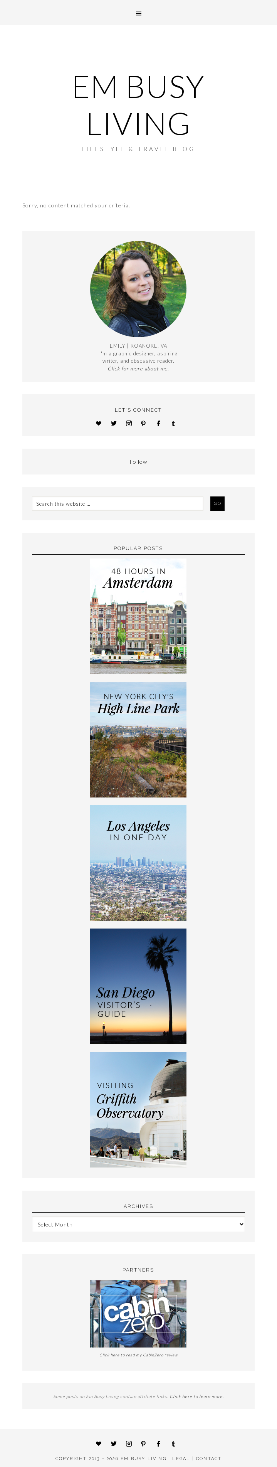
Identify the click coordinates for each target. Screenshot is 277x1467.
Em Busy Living (138, 104)
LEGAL (181, 1458)
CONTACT (209, 1458)
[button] (138, 12)
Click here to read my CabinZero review (138, 1355)
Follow (138, 461)
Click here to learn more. (197, 1396)
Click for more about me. (138, 368)
